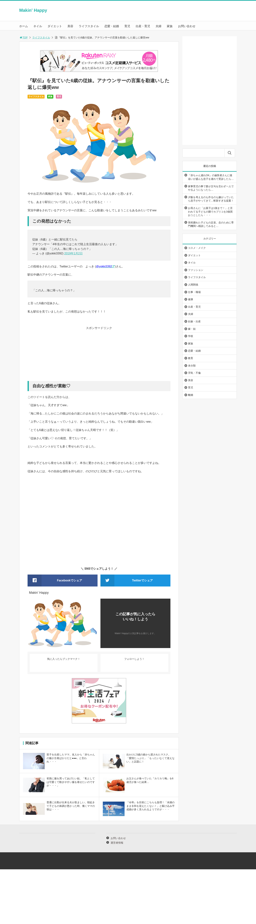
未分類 (192, 365)
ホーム (23, 26)
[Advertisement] (99, 355)
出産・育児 (143, 26)
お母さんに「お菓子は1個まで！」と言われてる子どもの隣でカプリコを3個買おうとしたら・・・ (210, 212)
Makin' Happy (33, 10)
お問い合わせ (186, 26)
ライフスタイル (89, 26)
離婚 (190, 394)
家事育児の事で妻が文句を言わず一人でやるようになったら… (211, 188)
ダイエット (55, 26)
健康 (190, 299)
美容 (70, 26)
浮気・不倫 (194, 372)
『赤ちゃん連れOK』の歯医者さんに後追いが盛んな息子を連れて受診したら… (211, 177)
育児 (127, 26)
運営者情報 (117, 842)
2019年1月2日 (73, 253)
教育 (190, 358)
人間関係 (193, 284)
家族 (170, 26)
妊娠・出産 (194, 321)
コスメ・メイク (197, 247)
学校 (190, 336)
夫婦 (158, 26)
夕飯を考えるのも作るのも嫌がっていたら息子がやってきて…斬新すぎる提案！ (211, 199)
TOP (23, 37)
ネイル (37, 26)
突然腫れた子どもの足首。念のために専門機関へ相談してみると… (211, 224)
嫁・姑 (192, 328)
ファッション (195, 270)
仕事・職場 (194, 292)
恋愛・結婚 (111, 26)
